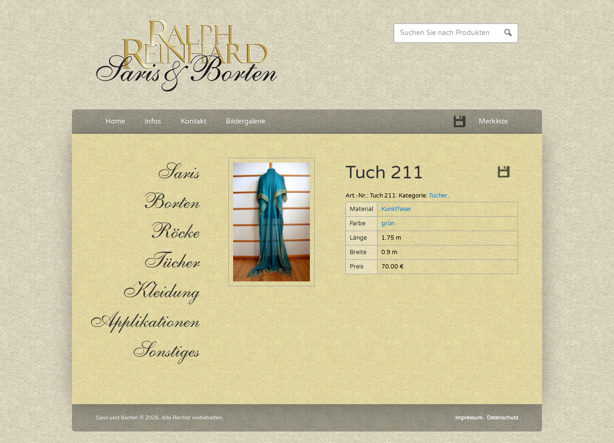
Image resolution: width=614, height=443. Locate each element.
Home (115, 121)
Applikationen (144, 321)
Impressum (469, 418)
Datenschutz (502, 418)
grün (387, 223)
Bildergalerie (245, 121)
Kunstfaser (396, 209)
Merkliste (493, 121)
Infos (153, 121)
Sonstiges (166, 351)
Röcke (174, 232)
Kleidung (161, 291)
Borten (171, 202)
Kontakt (193, 121)
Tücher (438, 195)
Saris (178, 172)
